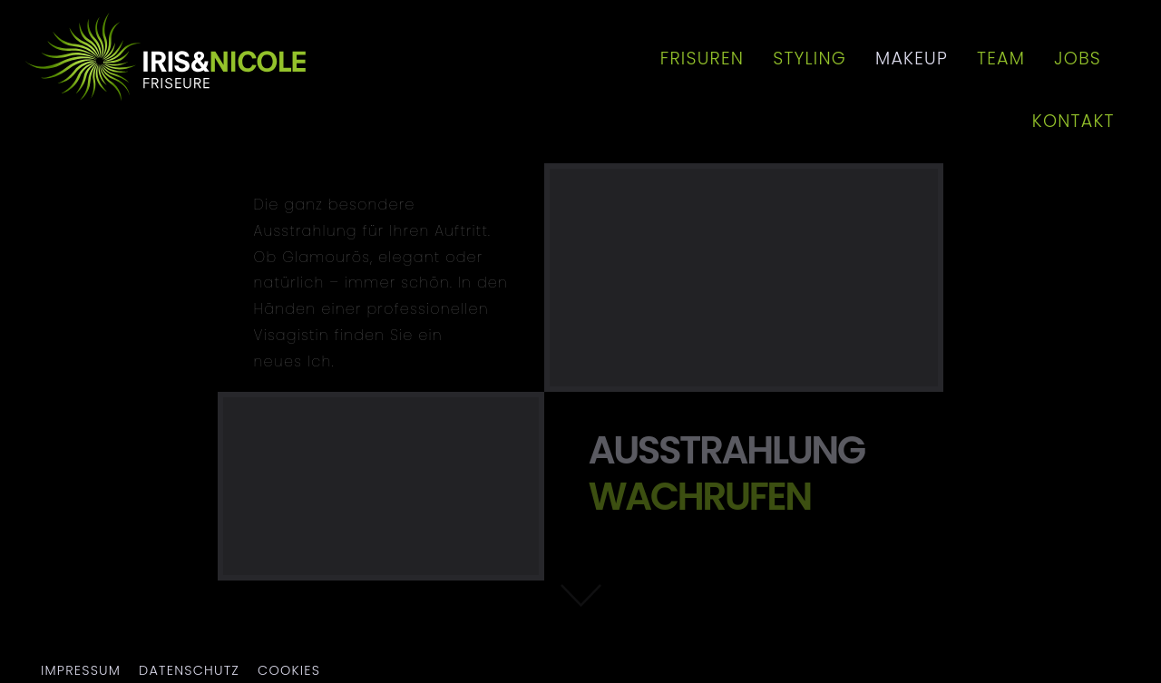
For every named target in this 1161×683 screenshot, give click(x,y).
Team (1001, 58)
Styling (809, 58)
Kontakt (1073, 121)
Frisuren (702, 58)
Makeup (911, 58)
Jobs (1077, 58)
